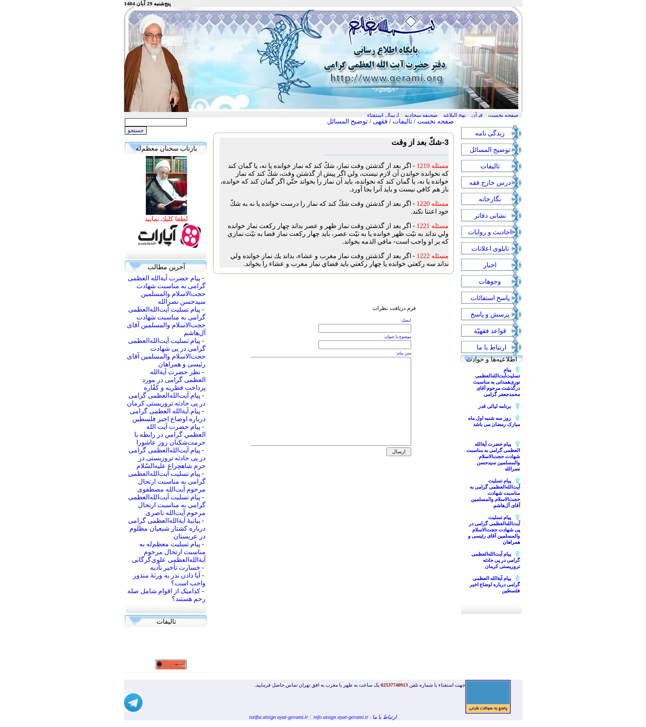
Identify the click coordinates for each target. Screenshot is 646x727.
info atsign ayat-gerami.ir (341, 717)
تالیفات (402, 121)
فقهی (380, 121)
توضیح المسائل (347, 121)
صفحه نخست (435, 121)
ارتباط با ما (384, 717)
